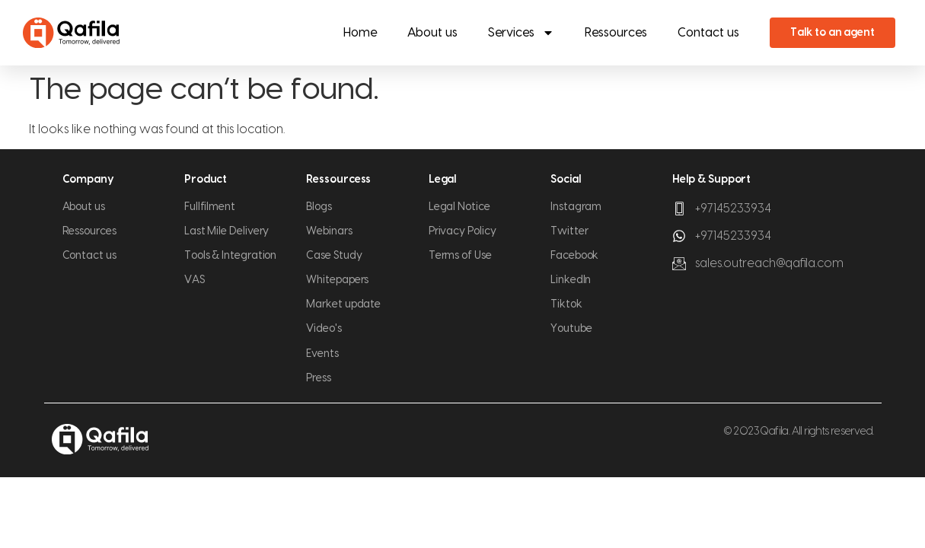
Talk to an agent (832, 32)
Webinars (329, 231)
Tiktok (566, 304)
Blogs (319, 207)
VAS (194, 280)
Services (521, 32)
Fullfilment (209, 207)
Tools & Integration (230, 255)
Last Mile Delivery (227, 231)
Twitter (569, 231)
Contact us (708, 33)
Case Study (334, 255)
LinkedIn (570, 280)
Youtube (571, 328)
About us (432, 33)
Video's (323, 328)
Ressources (616, 33)
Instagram (575, 207)
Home (360, 33)
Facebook (574, 255)
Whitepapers (337, 280)
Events (322, 354)
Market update (343, 304)
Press (318, 378)
